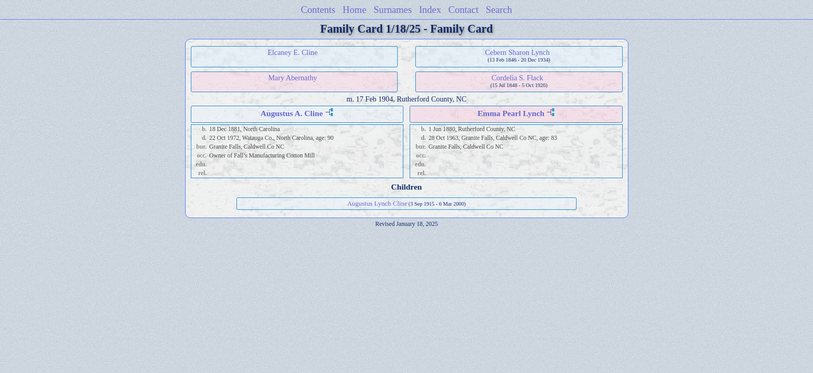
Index (430, 9)
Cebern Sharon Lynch (517, 52)
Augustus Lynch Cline (377, 203)
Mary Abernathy (292, 78)
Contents (318, 9)
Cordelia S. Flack (517, 78)
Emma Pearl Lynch (511, 113)
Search (499, 9)
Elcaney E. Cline (292, 52)
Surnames (392, 9)
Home (355, 9)
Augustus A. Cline (292, 113)
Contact (463, 9)
